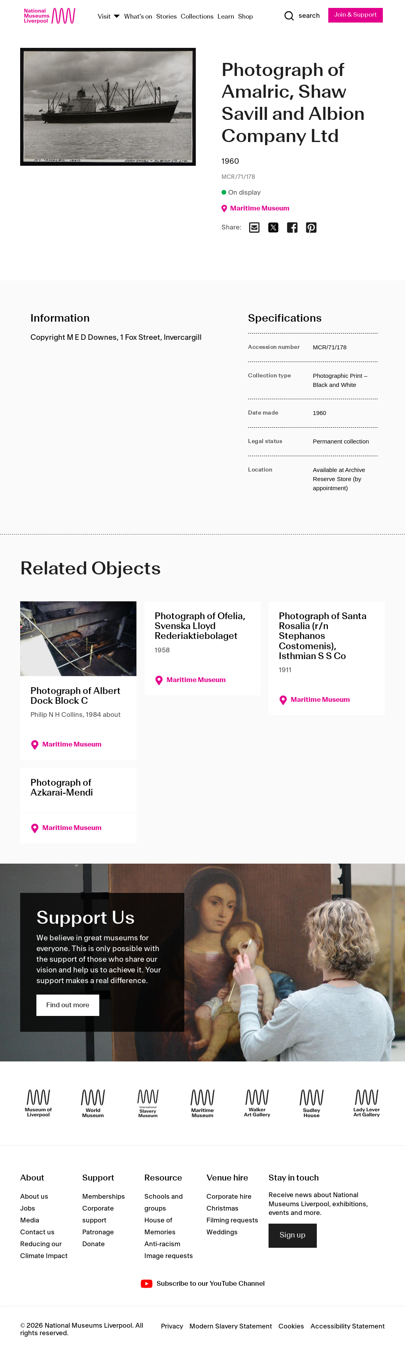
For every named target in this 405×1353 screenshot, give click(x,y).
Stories (166, 16)
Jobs (27, 1209)
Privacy (172, 1326)
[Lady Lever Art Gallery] (366, 1103)
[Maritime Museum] (202, 1103)
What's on (138, 16)
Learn (226, 16)
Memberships (103, 1197)
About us (34, 1197)
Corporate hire (229, 1197)
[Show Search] (301, 16)
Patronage (98, 1232)
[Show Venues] (117, 16)
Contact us (37, 1232)
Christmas (222, 1209)
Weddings (222, 1232)
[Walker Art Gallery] (257, 1103)
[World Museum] (93, 1103)
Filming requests (232, 1220)
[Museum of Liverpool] (38, 1103)
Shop (245, 16)
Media (29, 1220)
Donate (93, 1244)
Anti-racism (162, 1244)
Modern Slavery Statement (230, 1326)
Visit (104, 16)
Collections (197, 16)
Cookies (291, 1326)
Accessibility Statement (347, 1326)
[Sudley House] (311, 1103)
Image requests (168, 1256)
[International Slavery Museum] (148, 1103)
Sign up (293, 1236)
